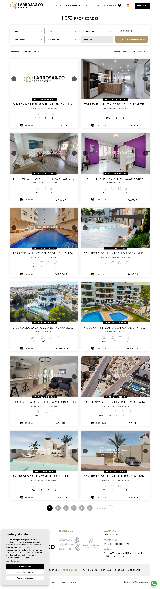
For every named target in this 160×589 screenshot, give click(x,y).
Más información (13, 561)
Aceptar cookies (25, 566)
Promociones (89, 571)
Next (73, 79)
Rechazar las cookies (25, 578)
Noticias (106, 571)
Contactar (87, 5)
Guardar (27, 125)
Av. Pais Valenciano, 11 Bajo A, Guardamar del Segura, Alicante (124, 555)
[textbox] (28, 31)
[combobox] (28, 31)
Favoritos (106, 5)
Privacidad (53, 583)
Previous (12, 79)
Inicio (52, 5)
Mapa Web (74, 583)
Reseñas (120, 571)
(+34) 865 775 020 (115, 534)
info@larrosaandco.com (118, 544)
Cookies (64, 583)
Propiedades (68, 5)
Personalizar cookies (25, 572)
